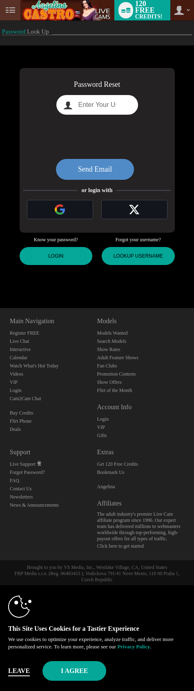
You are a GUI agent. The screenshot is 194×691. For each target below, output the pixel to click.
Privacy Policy (133, 646)
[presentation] (97, 137)
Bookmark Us (110, 472)
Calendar (18, 357)
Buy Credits (21, 413)
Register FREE (24, 333)
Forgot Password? (27, 472)
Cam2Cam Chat (25, 398)
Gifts (102, 435)
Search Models (111, 341)
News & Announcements (34, 505)
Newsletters (21, 497)
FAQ (14, 480)
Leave (19, 670)
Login (55, 256)
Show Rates (108, 349)
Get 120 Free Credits (117, 464)
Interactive (20, 349)
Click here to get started (120, 546)
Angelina (106, 486)
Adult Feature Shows (117, 357)
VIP (14, 382)
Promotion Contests (116, 374)
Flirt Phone (21, 421)
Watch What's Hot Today (34, 366)
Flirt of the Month (114, 390)
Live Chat (19, 341)
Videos (16, 374)
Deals (15, 429)
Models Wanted (112, 333)
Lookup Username (138, 256)
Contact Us (21, 489)
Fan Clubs (107, 366)
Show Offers (109, 382)
